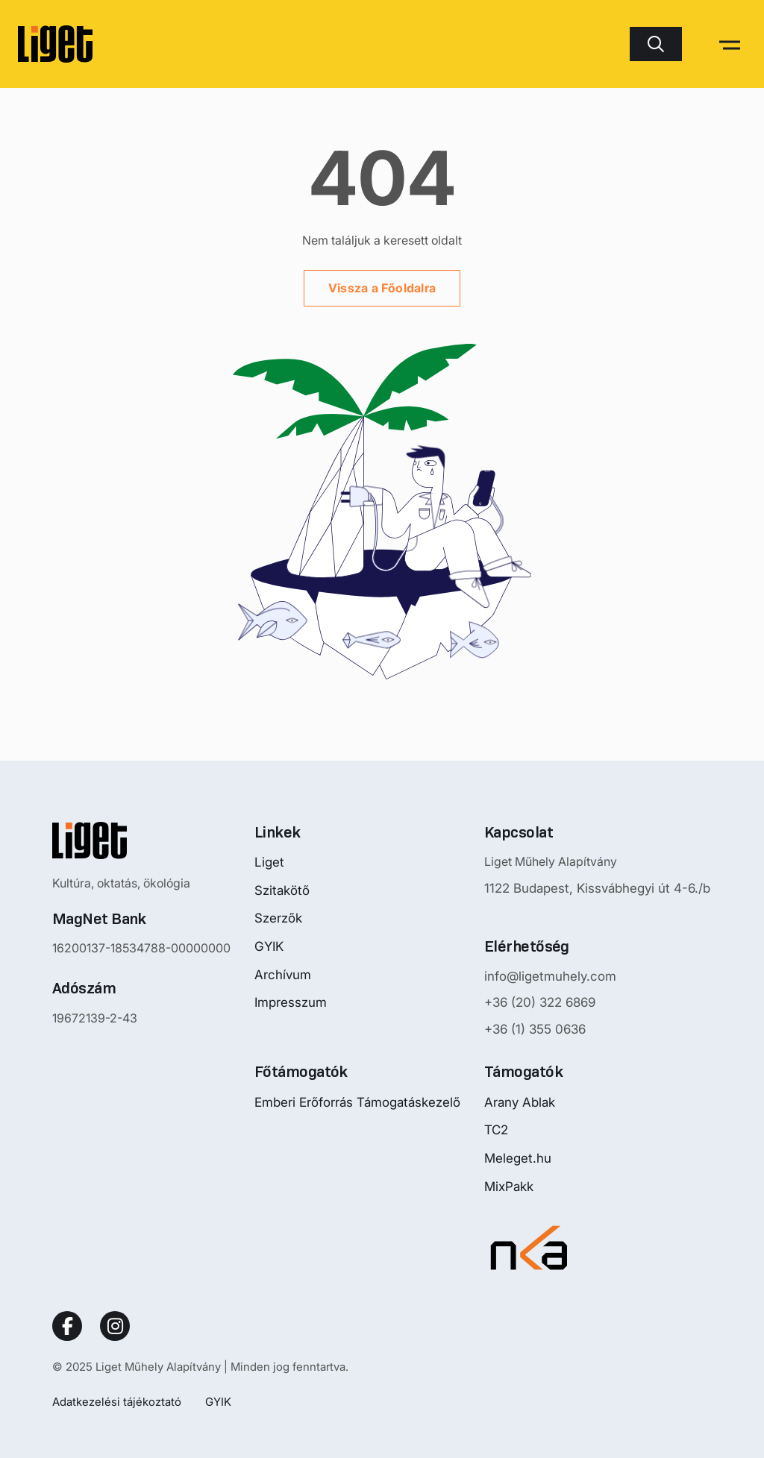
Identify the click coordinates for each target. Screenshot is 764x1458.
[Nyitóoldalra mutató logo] (141, 840)
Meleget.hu (517, 1158)
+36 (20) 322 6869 (539, 1002)
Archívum (282, 974)
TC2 (496, 1129)
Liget (269, 862)
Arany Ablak (519, 1102)
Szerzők (278, 918)
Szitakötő (282, 890)
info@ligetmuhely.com (550, 976)
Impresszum (290, 1002)
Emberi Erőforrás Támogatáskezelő (357, 1102)
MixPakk (508, 1186)
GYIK (269, 946)
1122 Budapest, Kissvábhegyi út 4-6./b (597, 888)
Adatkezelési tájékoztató (116, 1402)
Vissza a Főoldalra (382, 287)
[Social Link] (67, 1326)
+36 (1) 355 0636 (535, 1029)
